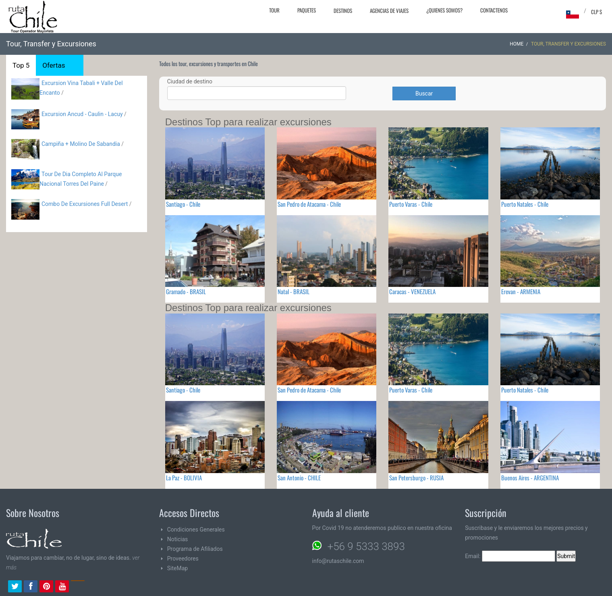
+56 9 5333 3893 (366, 546)
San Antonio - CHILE (299, 477)
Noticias (177, 539)
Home (516, 44)
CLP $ (596, 12)
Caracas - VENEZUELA (412, 291)
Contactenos (494, 10)
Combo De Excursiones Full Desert (84, 204)
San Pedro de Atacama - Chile (309, 203)
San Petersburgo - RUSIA (416, 477)
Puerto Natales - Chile (524, 203)
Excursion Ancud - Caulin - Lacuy (82, 114)
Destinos (343, 10)
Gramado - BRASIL (186, 291)
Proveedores (183, 558)
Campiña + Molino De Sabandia (80, 144)
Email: (510, 556)
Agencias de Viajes (389, 10)
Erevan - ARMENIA (520, 291)
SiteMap (177, 568)
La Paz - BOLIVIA (184, 477)
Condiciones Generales (196, 529)
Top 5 (20, 65)
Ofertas (53, 65)
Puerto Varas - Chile (410, 203)
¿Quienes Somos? (444, 10)
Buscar (424, 93)
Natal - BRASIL (293, 291)
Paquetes (306, 10)
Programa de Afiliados (195, 549)
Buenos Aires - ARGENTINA (530, 477)
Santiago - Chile (183, 203)
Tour (274, 10)
